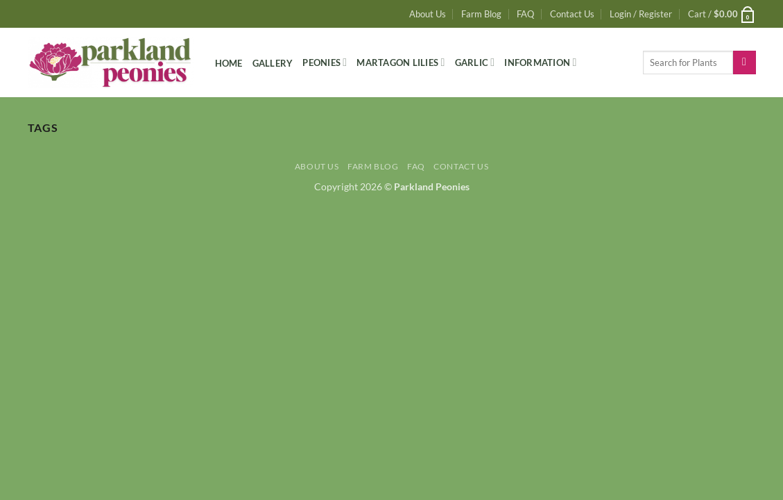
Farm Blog (481, 13)
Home (229, 63)
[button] (641, 13)
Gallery (272, 63)
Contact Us (572, 13)
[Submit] (744, 62)
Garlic (475, 62)
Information (540, 62)
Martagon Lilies (400, 62)
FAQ (525, 13)
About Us (427, 13)
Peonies (324, 62)
